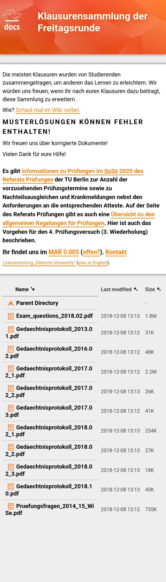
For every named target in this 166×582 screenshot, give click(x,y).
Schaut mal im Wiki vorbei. (48, 110)
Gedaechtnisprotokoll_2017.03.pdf (48, 411)
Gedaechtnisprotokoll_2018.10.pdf (48, 490)
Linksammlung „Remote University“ (39, 262)
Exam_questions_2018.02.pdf (54, 315)
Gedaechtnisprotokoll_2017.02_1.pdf (48, 372)
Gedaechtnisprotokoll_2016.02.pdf (48, 352)
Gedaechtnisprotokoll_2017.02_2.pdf (48, 391)
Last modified (116, 289)
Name (22, 289)
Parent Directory (37, 303)
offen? (91, 252)
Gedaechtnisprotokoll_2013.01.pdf (48, 332)
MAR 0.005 (64, 252)
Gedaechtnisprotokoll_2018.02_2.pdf (48, 450)
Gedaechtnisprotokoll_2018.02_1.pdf (48, 431)
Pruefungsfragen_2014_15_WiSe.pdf (49, 509)
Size (150, 289)
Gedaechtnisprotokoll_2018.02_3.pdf (48, 470)
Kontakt (116, 252)
